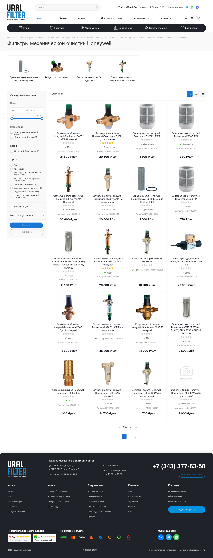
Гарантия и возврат (96, 501)
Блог (130, 512)
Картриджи (189, 28)
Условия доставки (95, 491)
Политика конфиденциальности (191, 550)
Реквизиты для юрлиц (177, 501)
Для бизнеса (123, 28)
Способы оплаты (95, 496)
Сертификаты (134, 501)
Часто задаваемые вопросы (100, 512)
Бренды (91, 517)
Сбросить (27, 232)
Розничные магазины (177, 491)
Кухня (24, 28)
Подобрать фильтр (187, 509)
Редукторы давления (56, 77)
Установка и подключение (59, 496)
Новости (131, 507)
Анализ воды (53, 507)
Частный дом (90, 28)
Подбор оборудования (57, 491)
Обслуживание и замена (58, 501)
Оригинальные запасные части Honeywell (24, 79)
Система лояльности (97, 507)
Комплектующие (156, 28)
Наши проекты (134, 496)
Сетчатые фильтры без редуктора (89, 79)
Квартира (57, 28)
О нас (130, 491)
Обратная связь (175, 496)
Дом (9, 496)
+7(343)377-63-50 (127, 7)
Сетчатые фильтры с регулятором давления (122, 79)
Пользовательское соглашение (162, 550)
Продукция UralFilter (16, 512)
